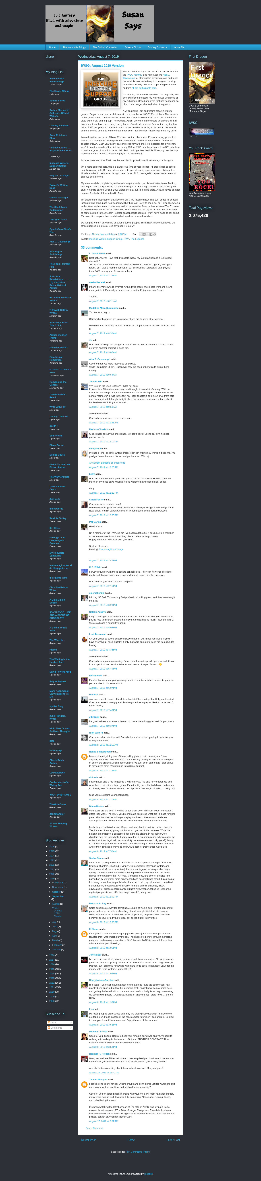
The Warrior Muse (59, 477)
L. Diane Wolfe (97, 253)
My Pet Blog (56, 706)
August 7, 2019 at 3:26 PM (103, 605)
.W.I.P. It (53, 426)
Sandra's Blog (57, 100)
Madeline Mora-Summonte (104, 308)
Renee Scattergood (100, 751)
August (56, 903)
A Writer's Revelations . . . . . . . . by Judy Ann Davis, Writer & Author (60, 282)
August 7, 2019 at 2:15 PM (103, 586)
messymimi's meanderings (56, 80)
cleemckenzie (96, 593)
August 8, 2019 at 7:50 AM (103, 851)
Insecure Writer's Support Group (59, 164)
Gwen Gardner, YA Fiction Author (59, 466)
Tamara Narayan (98, 1079)
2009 (52, 996)
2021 (52, 869)
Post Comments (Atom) (137, 1151)
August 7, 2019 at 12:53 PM (103, 515)
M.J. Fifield (95, 567)
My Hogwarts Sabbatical (56, 554)
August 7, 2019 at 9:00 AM (103, 352)
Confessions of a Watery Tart (59, 783)
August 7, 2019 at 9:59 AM (103, 407)
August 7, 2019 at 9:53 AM (103, 374)
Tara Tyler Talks (58, 219)
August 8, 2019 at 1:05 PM (103, 947)
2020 (52, 874)
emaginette (95, 448)
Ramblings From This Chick (58, 324)
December (58, 882)
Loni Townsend (97, 634)
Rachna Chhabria (99, 429)
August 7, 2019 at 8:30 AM (103, 333)
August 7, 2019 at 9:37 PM (103, 725)
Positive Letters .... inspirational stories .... (60, 150)
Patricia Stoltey (97, 903)
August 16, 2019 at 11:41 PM (104, 1072)
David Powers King (60, 671)
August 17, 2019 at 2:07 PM (103, 1121)
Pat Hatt (93, 694)
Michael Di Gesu (98, 1031)
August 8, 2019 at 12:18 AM (103, 744)
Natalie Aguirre (97, 612)
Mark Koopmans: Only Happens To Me (59, 694)
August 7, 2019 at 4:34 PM (103, 649)
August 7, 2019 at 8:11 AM (103, 301)
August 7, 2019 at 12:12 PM (103, 441)
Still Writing (56, 435)
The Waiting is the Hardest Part (59, 661)
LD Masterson (57, 772)
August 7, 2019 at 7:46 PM (103, 710)
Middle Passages (59, 197)
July (54, 922)
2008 (52, 1001)
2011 (52, 987)
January (56, 949)
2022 (52, 865)
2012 (52, 982)
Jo (90, 340)
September (58, 896)
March (55, 940)
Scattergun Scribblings (55, 253)
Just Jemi (54, 499)
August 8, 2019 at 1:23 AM (103, 770)
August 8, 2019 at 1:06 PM (103, 973)
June (55, 926)
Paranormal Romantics (56, 358)
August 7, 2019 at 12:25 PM (103, 467)
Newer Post (88, 1140)
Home (52, 47)
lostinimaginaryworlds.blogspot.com (60, 567)
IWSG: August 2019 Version (56, 912)
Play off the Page (59, 175)
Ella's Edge (55, 750)
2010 (52, 991)
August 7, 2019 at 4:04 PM (103, 627)
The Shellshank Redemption (58, 208)
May (54, 931)
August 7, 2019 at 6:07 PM (103, 688)
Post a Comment (94, 1128)
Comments (55, 1027)
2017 (52, 959)
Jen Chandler (56, 814)
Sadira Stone (96, 858)
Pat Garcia (95, 522)
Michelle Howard (58, 347)
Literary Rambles (59, 125)
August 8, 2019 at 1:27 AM (103, 799)
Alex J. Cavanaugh (99, 359)
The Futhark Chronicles (105, 47)
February (57, 945)
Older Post (173, 1140)
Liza (91, 1009)
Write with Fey (57, 407)
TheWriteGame (57, 804)
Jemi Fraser (95, 381)
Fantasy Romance (157, 47)
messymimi (95, 675)
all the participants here (144, 88)
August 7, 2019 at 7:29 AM (103, 275)
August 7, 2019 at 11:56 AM (103, 422)
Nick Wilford (96, 732)
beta (51, 740)
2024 (52, 855)
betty (92, 474)
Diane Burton (96, 806)
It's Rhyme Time (58, 577)
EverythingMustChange (111, 549)
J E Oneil (94, 717)
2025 (52, 851)
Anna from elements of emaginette (107, 462)
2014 (52, 973)
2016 (52, 964)
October (56, 891)
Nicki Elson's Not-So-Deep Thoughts (60, 730)
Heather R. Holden (99, 1053)
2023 (52, 860)
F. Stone (93, 929)
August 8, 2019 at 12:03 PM (103, 896)
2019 (52, 878)
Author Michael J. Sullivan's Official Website (59, 113)
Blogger (148, 1174)
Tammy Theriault (58, 416)
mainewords (56, 508)
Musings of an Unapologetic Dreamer (57, 540)
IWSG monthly (134, 74)
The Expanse (137, 239)
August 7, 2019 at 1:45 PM (103, 560)
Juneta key (95, 954)
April (55, 935)
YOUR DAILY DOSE (60, 794)
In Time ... (54, 527)
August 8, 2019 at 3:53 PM (103, 1047)
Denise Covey (57, 454)
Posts (52, 1022)
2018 (52, 955)
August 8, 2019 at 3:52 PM (103, 1024)
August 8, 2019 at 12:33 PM (103, 922)
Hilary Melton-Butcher (101, 980)
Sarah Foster (96, 499)
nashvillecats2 (97, 282)
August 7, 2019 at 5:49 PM (103, 668)
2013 (52, 978)
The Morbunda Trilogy (74, 47)
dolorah (93, 777)
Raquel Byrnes (57, 681)
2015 (52, 969)
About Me (179, 47)
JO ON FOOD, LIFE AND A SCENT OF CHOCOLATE (60, 615)
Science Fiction (133, 47)
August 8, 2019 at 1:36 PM (103, 1002)
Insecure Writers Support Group (106, 239)
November (58, 887)
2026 (52, 846)
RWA (126, 239)
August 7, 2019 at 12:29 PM (103, 492)
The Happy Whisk (59, 91)
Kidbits (53, 649)
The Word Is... (57, 640)
